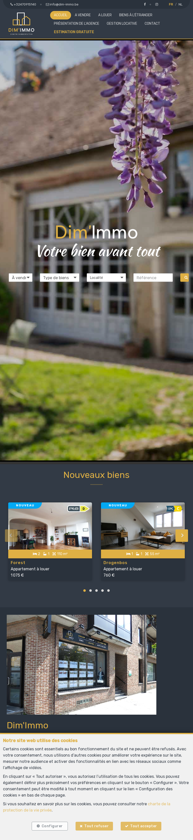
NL (181, 4)
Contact (152, 23)
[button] (106, 277)
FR (171, 4)
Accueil (60, 15)
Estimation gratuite (74, 32)
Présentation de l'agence (76, 23)
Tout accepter (144, 826)
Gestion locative (122, 23)
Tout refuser (96, 826)
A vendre (83, 15)
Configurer (51, 826)
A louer (105, 15)
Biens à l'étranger (135, 15)
